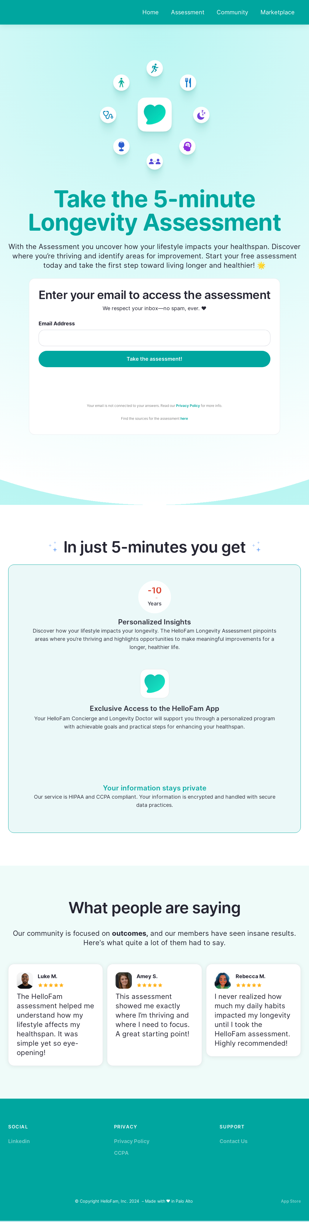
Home (150, 12)
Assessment (187, 12)
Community (232, 12)
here (184, 418)
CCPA (121, 1153)
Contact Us (234, 1141)
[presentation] (154, 383)
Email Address (57, 323)
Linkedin (19, 1141)
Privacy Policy (188, 405)
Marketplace (277, 12)
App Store (291, 1201)
